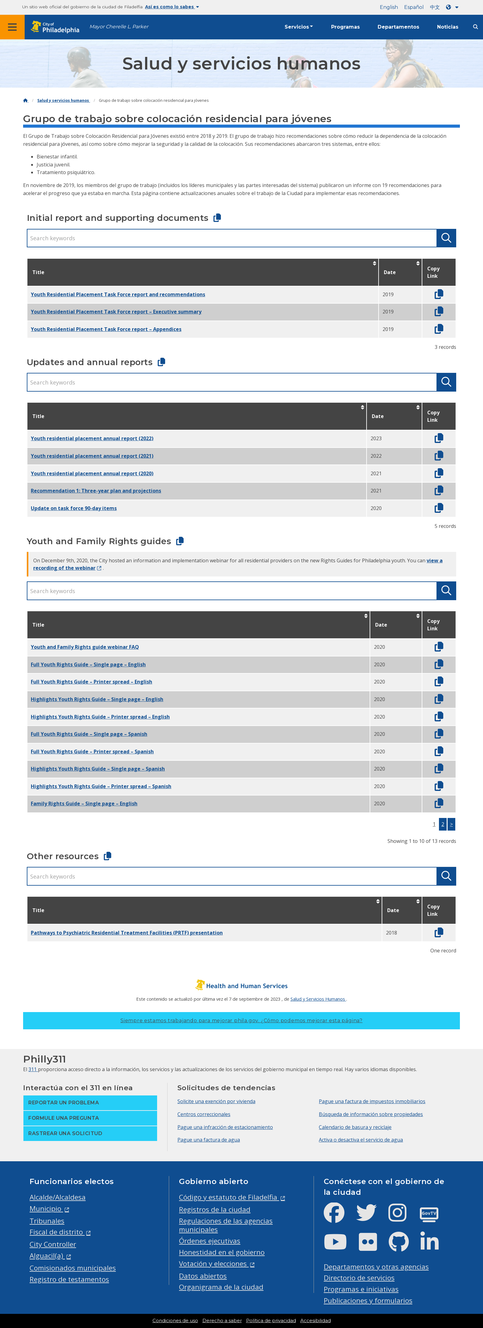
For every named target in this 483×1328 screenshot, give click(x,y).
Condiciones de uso (175, 1320)
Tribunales (47, 1221)
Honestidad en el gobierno (222, 1252)
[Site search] (475, 26)
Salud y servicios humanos (63, 100)
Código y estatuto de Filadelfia (229, 1197)
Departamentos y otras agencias (376, 1266)
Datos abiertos (203, 1276)
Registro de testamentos (69, 1279)
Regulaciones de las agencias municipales (226, 1225)
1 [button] (434, 824)
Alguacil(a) (47, 1255)
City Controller (53, 1244)
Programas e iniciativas (361, 1289)
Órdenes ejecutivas (209, 1241)
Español (414, 7)
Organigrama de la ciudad (221, 1287)
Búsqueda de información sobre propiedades (371, 1114)
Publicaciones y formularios (368, 1300)
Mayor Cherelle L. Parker (118, 27)
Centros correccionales (203, 1114)
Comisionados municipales (73, 1268)
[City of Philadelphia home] (57, 27)
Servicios (297, 27)
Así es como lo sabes (172, 6)
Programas (345, 27)
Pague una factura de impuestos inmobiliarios (372, 1101)
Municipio (46, 1208)
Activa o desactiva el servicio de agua (361, 1139)
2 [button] (442, 824)
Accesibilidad (315, 1320)
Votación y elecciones (214, 1263)
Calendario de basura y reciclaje (355, 1127)
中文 (435, 7)
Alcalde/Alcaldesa (58, 1197)
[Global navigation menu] (12, 27)
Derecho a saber (222, 1320)
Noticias (447, 27)
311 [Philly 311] (33, 1069)
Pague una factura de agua (208, 1139)
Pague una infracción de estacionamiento (225, 1127)
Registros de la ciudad (214, 1209)
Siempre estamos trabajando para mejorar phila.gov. (241, 1020)
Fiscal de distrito (57, 1232)
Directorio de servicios (359, 1277)
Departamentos (398, 27)
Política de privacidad (271, 1320)
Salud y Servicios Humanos (318, 999)
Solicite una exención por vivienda (216, 1101)
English (389, 7)
